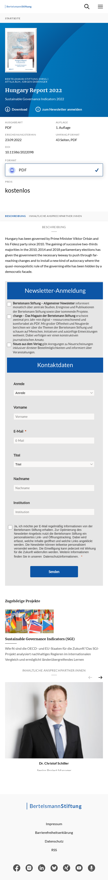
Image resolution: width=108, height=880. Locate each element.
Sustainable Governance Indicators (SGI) (40, 639)
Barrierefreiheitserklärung (54, 832)
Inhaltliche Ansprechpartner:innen (55, 216)
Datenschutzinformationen (60, 556)
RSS (54, 850)
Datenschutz (54, 841)
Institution (22, 503)
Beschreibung (15, 216)
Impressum (54, 824)
